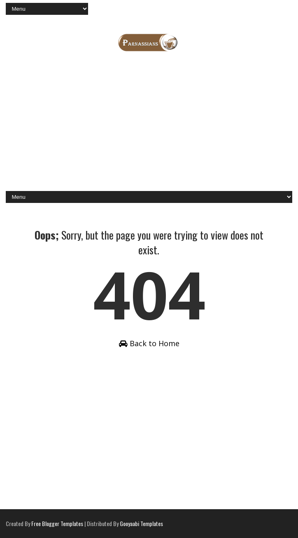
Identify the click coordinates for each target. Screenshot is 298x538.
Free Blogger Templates (57, 523)
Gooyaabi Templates (141, 523)
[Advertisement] (149, 125)
